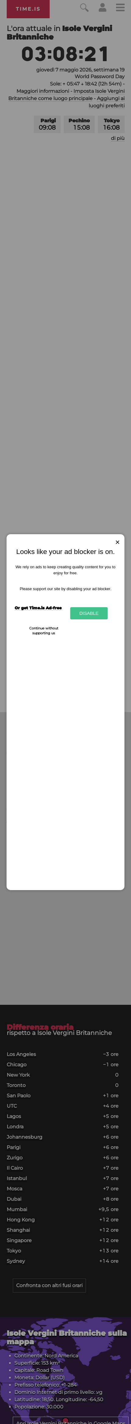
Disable (88, 613)
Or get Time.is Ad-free (38, 607)
